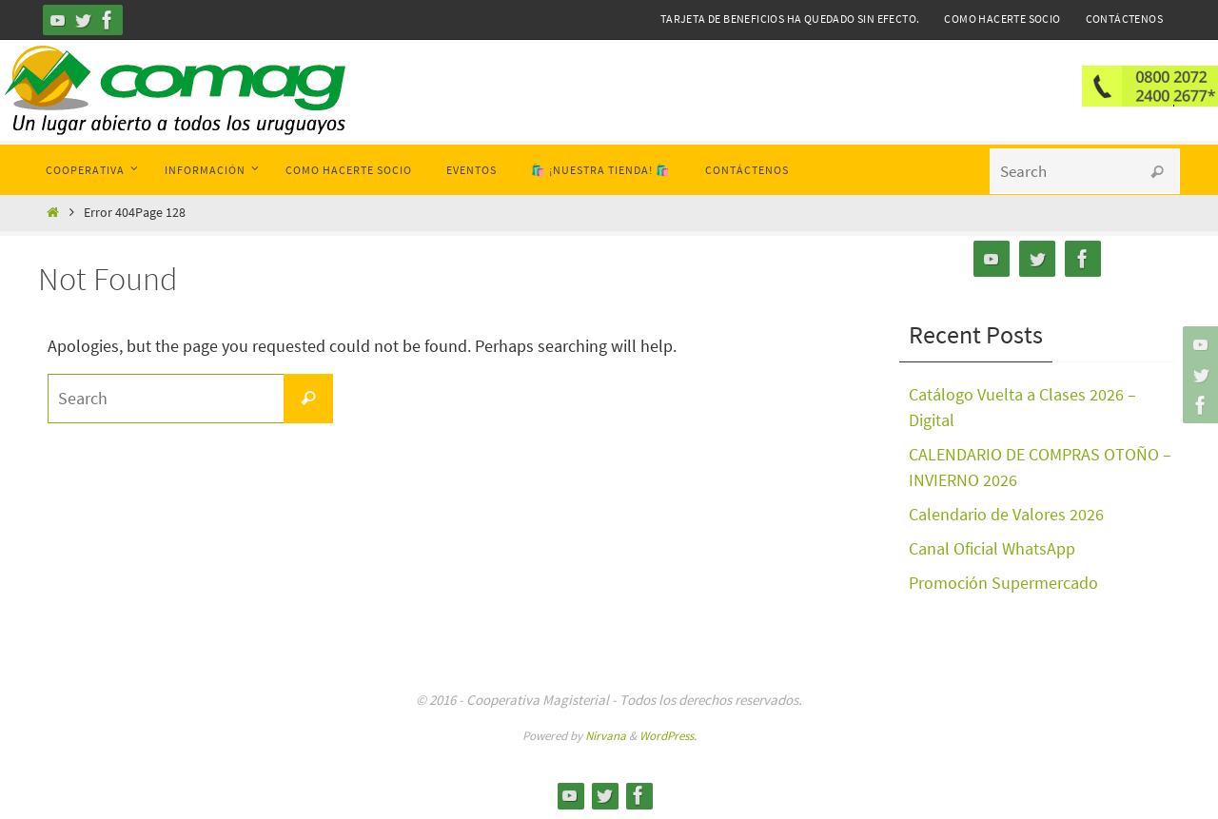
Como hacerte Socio (1002, 18)
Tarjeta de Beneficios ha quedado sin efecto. (790, 18)
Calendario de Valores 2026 (1006, 514)
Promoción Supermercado (1003, 583)
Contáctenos (1124, 18)
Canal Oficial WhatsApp (992, 548)
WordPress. (668, 736)
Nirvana (605, 736)
